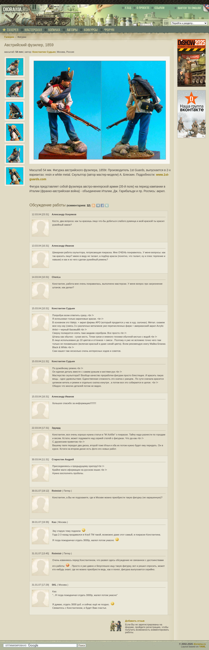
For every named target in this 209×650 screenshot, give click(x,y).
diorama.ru (199, 644)
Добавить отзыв (135, 621)
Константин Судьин (43, 52)
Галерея (9, 37)
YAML (202, 646)
